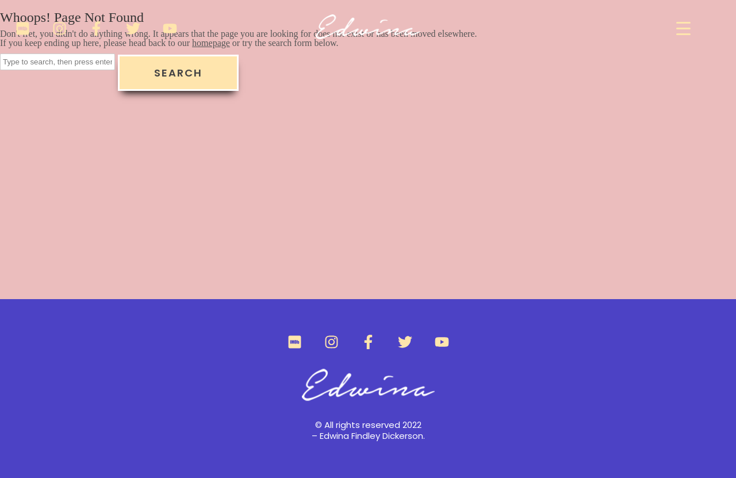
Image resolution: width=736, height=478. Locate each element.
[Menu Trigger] (683, 28)
